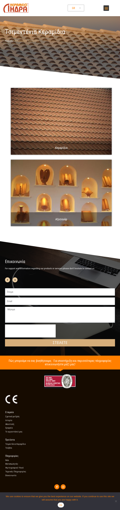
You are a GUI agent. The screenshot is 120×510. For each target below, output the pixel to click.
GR (73, 8)
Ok (60, 505)
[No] (116, 501)
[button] (106, 8)
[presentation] (30, 330)
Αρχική (9, 40)
